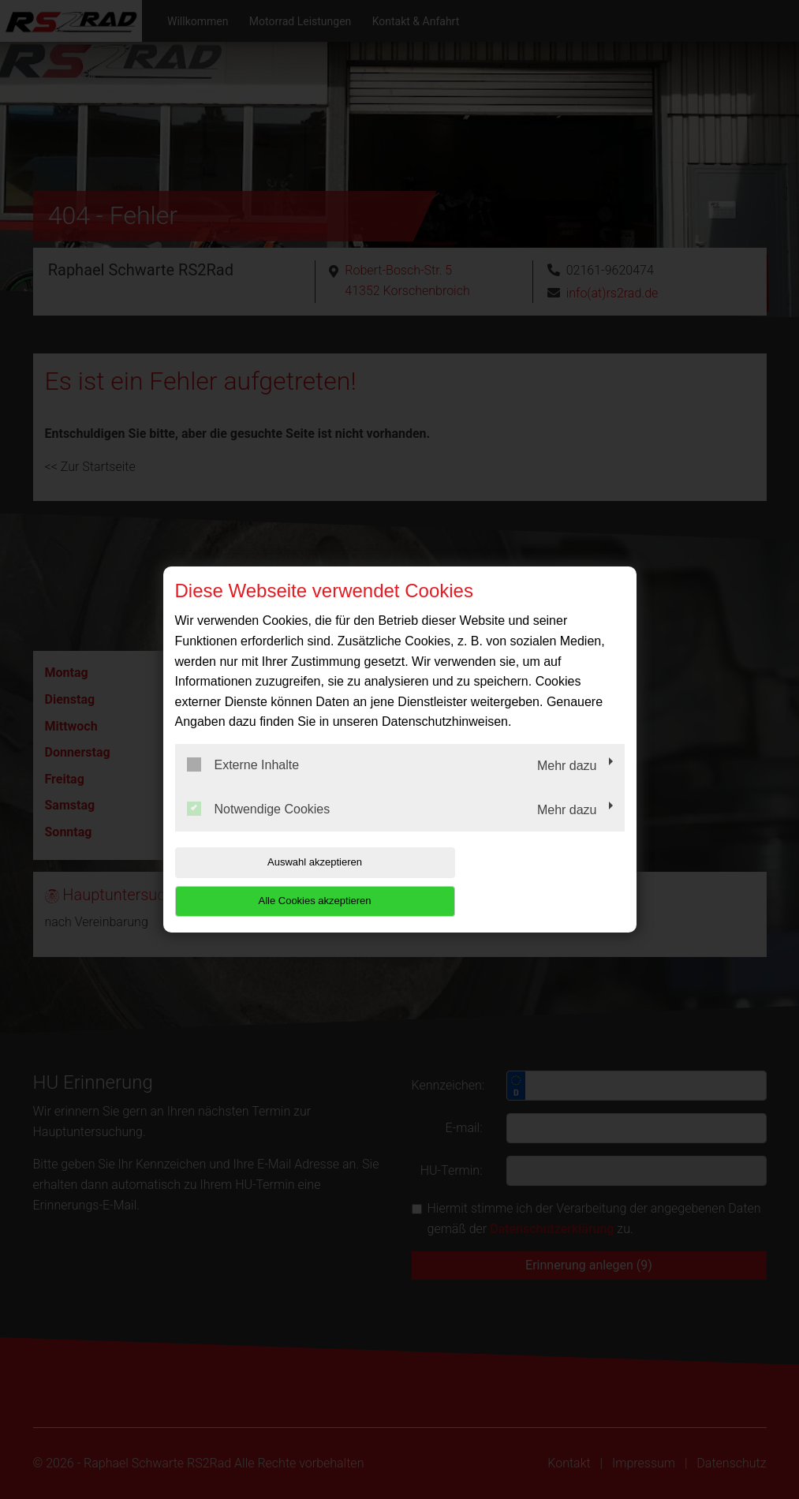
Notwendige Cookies (258, 828)
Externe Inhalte (243, 784)
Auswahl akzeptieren (276, 882)
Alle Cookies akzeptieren (523, 882)
